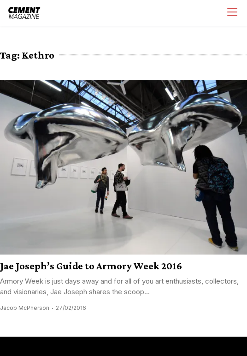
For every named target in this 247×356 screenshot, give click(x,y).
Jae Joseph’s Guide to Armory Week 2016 (91, 266)
